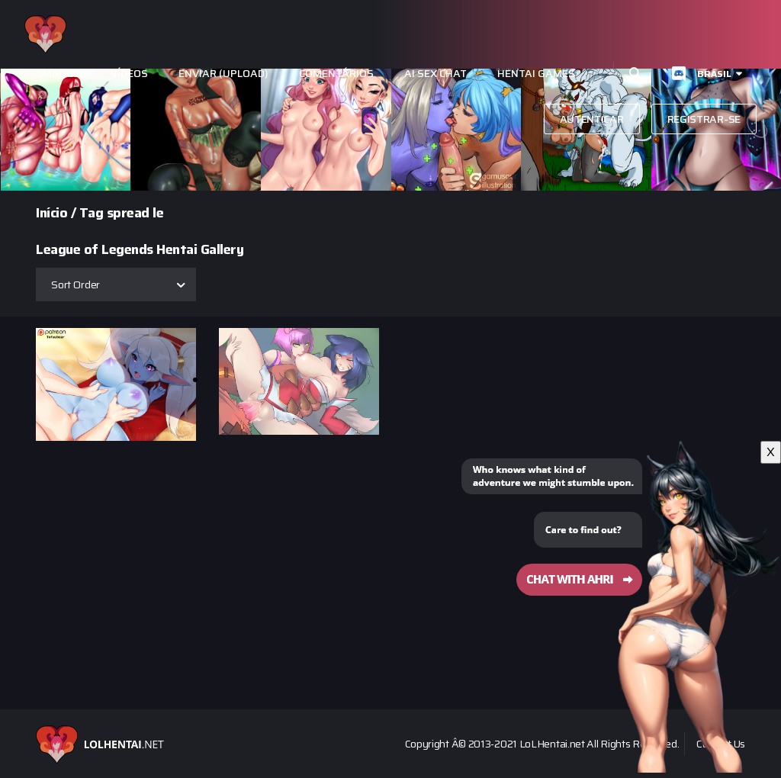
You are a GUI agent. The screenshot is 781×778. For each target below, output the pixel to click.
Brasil (714, 73)
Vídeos (129, 74)
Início (51, 212)
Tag (91, 212)
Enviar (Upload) (223, 74)
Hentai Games (536, 74)
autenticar (592, 119)
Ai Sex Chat (435, 74)
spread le (135, 212)
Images (60, 74)
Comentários (336, 74)
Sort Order (75, 284)
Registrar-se (704, 119)
